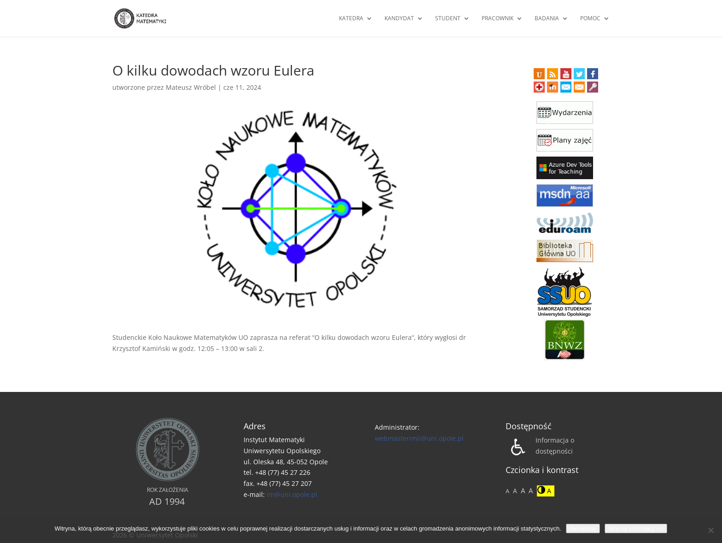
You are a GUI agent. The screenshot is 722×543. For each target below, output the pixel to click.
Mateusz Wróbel (191, 87)
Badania (547, 18)
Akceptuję (583, 528)
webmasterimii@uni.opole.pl (419, 438)
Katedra (351, 18)
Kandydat (399, 18)
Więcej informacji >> (636, 528)
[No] (710, 530)
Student (447, 18)
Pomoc (590, 18)
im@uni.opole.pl (292, 494)
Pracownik (497, 18)
